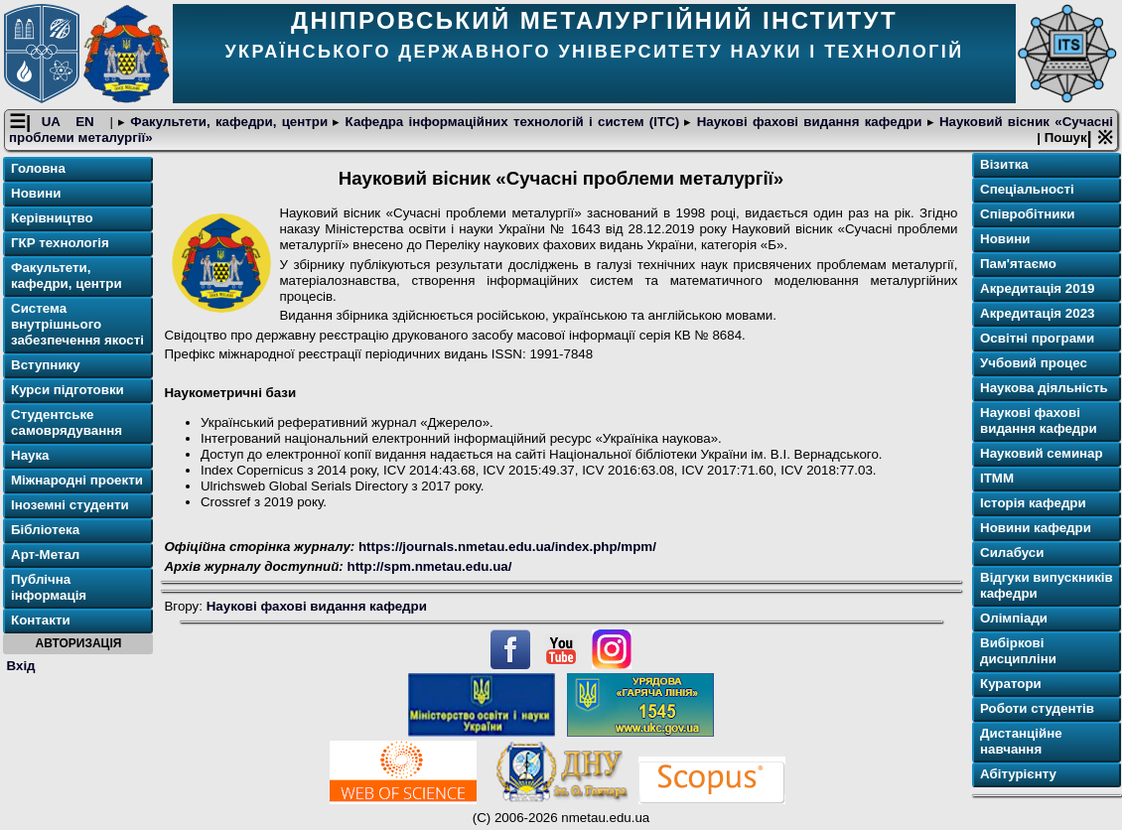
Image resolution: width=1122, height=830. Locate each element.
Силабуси (1012, 553)
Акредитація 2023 (1037, 314)
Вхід (21, 665)
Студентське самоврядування (66, 423)
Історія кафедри (1033, 503)
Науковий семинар (1041, 454)
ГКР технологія (60, 243)
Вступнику (45, 365)
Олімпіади (1014, 619)
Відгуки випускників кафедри (1046, 586)
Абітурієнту (1018, 774)
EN (87, 122)
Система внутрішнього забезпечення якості (77, 325)
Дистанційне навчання (1021, 742)
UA (54, 122)
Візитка (1004, 165)
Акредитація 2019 (1037, 289)
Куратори (1011, 684)
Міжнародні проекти (77, 481)
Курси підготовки (67, 390)
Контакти (40, 621)
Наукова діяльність (1044, 388)
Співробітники (1027, 215)
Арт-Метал (45, 555)
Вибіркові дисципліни (1018, 651)
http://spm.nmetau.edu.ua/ (430, 566)
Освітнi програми (1037, 339)
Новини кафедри (1035, 528)
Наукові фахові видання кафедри (808, 122)
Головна (38, 169)
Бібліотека (45, 530)
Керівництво (52, 218)
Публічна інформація (48, 588)
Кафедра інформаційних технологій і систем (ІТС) (512, 122)
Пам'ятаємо (1018, 264)
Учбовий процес (1033, 363)
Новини (36, 194)
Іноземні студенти (70, 505)
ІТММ (997, 479)
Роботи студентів (1037, 709)
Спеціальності (1027, 190)
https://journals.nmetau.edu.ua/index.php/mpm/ (507, 547)
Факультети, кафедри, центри (229, 122)
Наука (30, 456)
